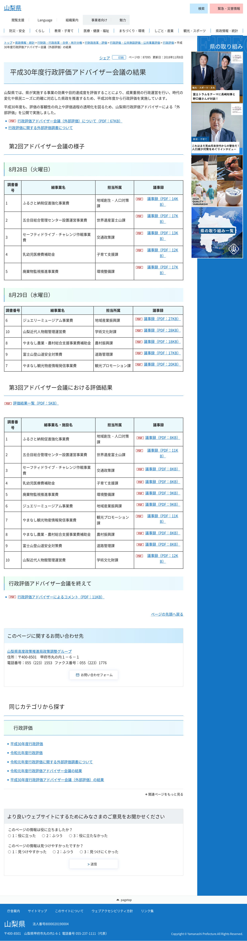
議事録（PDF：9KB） (162, 493)
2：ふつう (54, 835)
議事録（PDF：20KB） (162, 364)
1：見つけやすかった (29, 851)
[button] (226, 9)
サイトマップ (37, 911)
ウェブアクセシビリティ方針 (112, 911)
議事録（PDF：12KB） (162, 252)
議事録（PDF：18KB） (162, 341)
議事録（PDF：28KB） (162, 330)
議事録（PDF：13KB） (162, 235)
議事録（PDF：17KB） (162, 218)
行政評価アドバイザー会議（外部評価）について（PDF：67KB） (70, 120)
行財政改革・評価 (96, 43)
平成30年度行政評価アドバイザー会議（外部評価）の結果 (57, 779)
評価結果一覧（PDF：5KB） (36, 403)
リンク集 (147, 911)
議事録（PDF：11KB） (162, 453)
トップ (8, 43)
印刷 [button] (121, 57)
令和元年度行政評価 (26, 752)
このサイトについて (69, 911)
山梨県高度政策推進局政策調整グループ (39, 651)
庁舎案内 (13, 911)
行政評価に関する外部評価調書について (40, 127)
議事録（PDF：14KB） (162, 201)
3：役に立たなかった (90, 835)
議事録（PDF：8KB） (162, 437)
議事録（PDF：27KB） (162, 318)
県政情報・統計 (25, 43)
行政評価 (168, 43)
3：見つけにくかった (101, 851)
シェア (104, 58)
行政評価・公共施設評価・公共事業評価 (135, 43)
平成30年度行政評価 (26, 743)
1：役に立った (24, 835)
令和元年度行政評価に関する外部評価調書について (51, 762)
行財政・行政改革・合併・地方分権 (59, 43)
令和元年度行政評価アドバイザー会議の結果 (46, 770)
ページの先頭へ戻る (167, 614)
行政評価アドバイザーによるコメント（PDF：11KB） (61, 596)
